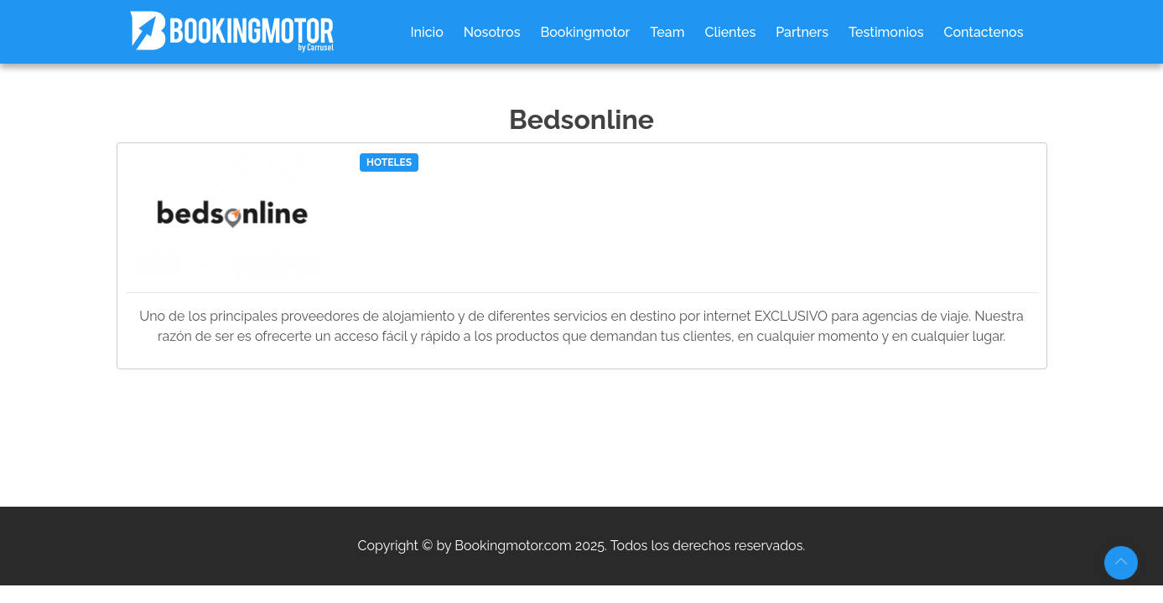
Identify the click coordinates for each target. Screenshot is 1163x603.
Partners (802, 32)
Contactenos (983, 32)
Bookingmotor (586, 32)
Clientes (729, 32)
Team (667, 32)
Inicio (426, 32)
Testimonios (886, 32)
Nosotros (492, 32)
